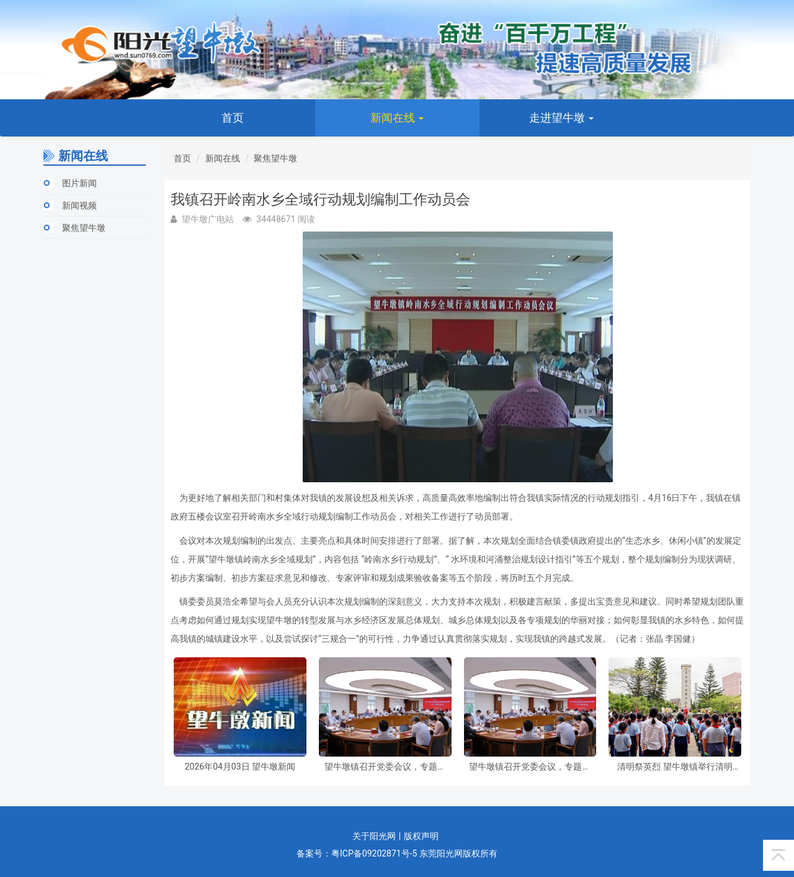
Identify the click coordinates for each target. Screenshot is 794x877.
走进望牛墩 (561, 117)
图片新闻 (79, 183)
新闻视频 (79, 205)
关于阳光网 (374, 836)
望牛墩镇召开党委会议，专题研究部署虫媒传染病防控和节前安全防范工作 (385, 766)
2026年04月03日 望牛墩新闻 (240, 766)
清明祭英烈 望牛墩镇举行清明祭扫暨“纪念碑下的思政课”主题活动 (674, 766)
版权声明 (421, 836)
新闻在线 (397, 117)
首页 (232, 117)
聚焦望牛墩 (83, 228)
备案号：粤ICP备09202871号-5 (357, 853)
